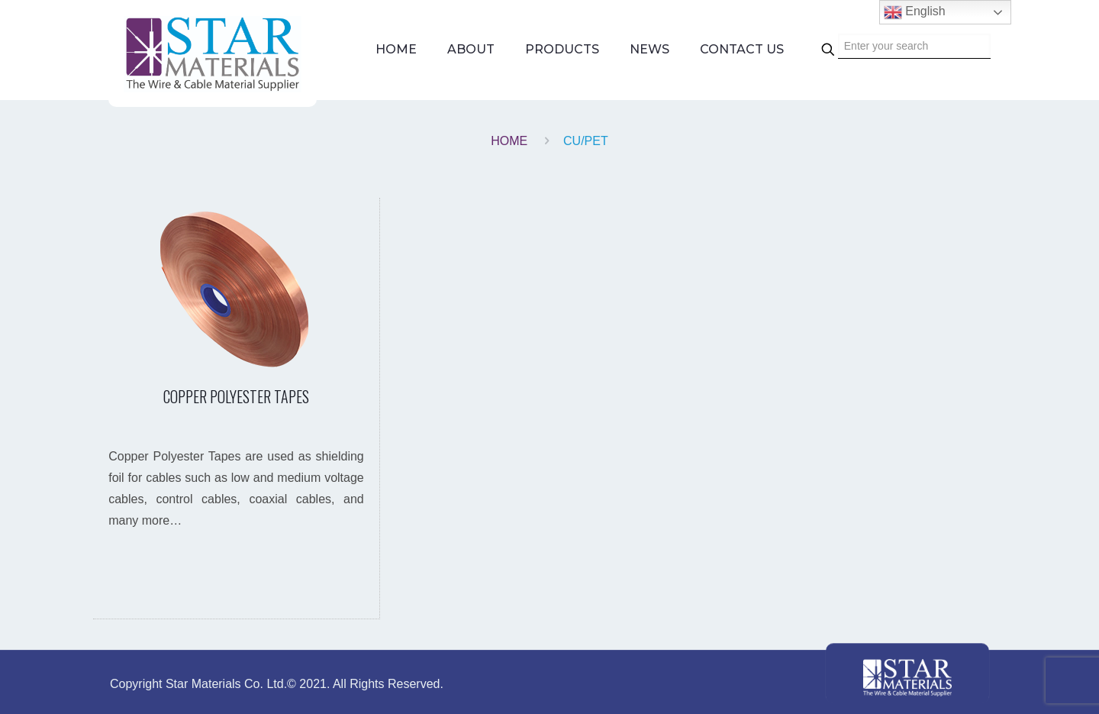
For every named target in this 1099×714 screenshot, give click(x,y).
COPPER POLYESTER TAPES (236, 396)
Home (509, 140)
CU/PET (585, 140)
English (915, 12)
